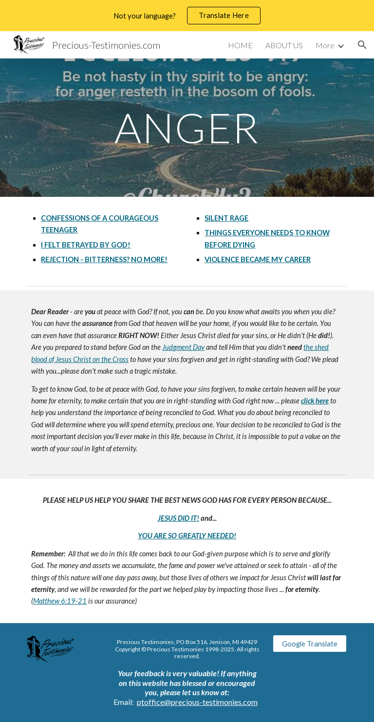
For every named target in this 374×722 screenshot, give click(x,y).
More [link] (325, 45)
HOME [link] (240, 45)
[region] (187, 15)
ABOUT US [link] (284, 45)
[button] (362, 45)
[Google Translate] (309, 643)
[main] (187, 127)
